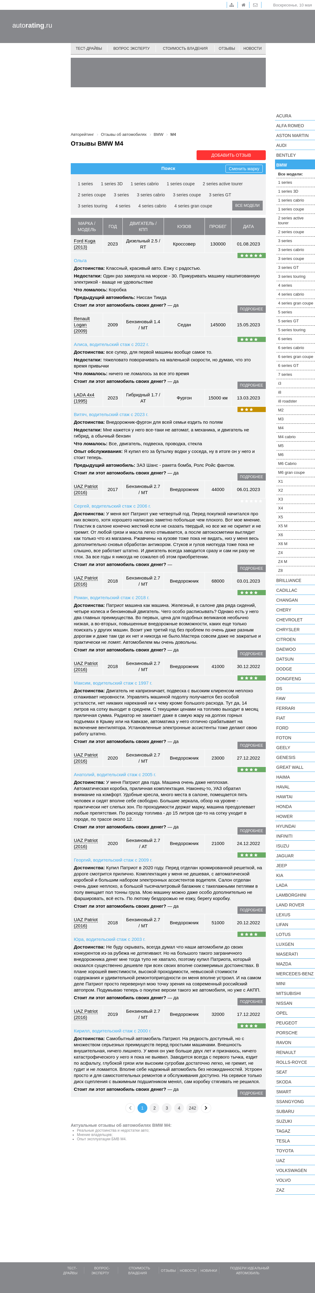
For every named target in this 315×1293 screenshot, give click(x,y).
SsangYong (290, 1101)
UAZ (280, 1160)
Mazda (283, 963)
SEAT (281, 1072)
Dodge (284, 668)
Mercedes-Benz (294, 973)
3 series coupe (187, 194)
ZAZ (280, 1190)
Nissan (284, 1003)
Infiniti (284, 836)
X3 (280, 499)
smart (283, 1091)
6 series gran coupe (295, 356)
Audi (281, 145)
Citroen (286, 639)
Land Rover (290, 904)
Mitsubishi (288, 993)
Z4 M (282, 561)
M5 (281, 445)
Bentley (286, 155)
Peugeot (286, 1022)
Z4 (280, 552)
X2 (280, 490)
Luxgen (285, 944)
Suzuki (284, 1121)
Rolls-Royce (291, 1062)
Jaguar (285, 855)
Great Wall (289, 767)
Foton (283, 737)
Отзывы (227, 48)
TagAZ (283, 1131)
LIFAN (282, 924)
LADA (282, 885)
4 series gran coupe (193, 205)
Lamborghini (291, 895)
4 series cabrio (152, 205)
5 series (285, 312)
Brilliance (288, 580)
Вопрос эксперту (132, 48)
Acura (283, 115)
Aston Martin (292, 135)
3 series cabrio (151, 194)
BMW (281, 165)
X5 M (282, 526)
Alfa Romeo (290, 125)
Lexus (283, 914)
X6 (280, 535)
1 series (85, 183)
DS (279, 688)
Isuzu (282, 845)
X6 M (282, 543)
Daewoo (286, 649)
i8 (279, 392)
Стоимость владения (185, 48)
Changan (287, 600)
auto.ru (32, 25)
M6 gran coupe (291, 472)
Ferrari (285, 708)
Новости (252, 48)
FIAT (280, 718)
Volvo (283, 1180)
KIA (279, 875)
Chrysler (288, 629)
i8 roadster (287, 401)
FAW (280, 698)
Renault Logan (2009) (82, 324)
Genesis (285, 757)
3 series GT (220, 194)
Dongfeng (288, 678)
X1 (280, 481)
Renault (286, 1052)
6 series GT (288, 365)
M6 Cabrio (287, 463)
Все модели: (290, 174)
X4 (280, 508)
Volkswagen (291, 1170)
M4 (281, 428)
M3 (281, 419)
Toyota (284, 1150)
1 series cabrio (145, 183)
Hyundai (286, 826)
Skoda (283, 1081)
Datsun (285, 659)
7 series (285, 374)
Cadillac (286, 590)
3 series (121, 194)
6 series (285, 338)
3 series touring (92, 205)
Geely (283, 747)
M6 (281, 454)
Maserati (287, 954)
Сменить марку (244, 168)
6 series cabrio (291, 347)
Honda (284, 806)
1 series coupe (181, 183)
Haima (283, 777)
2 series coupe (92, 194)
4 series (122, 205)
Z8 (280, 570)
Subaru (285, 1111)
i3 (279, 383)
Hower (284, 816)
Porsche (286, 1032)
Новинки (209, 1270)
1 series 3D (112, 183)
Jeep (281, 865)
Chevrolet (289, 619)
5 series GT (288, 321)
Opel (282, 1013)
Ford (282, 727)
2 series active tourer (223, 183)
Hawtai (284, 796)
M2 (281, 410)
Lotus (283, 934)
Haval (283, 786)
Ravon (283, 1042)
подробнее (251, 309)
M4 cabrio (287, 436)
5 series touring (291, 330)
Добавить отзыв (231, 155)
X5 (280, 517)
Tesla (283, 1140)
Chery (283, 609)
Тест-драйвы (89, 48)
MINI (280, 983)
